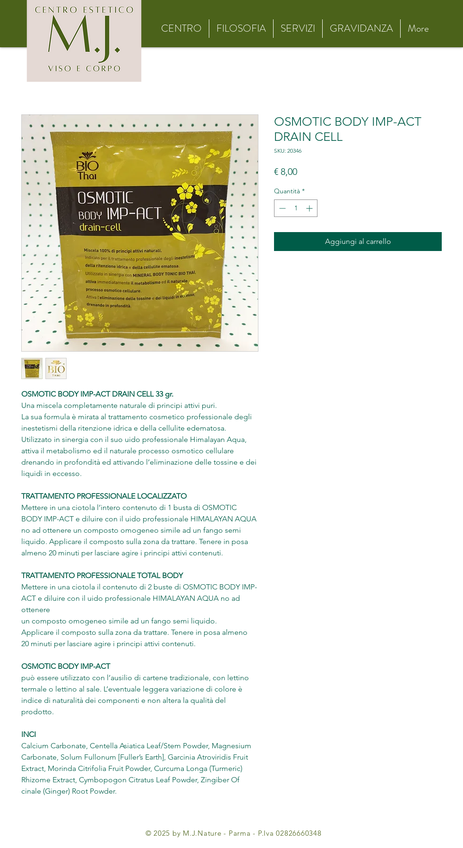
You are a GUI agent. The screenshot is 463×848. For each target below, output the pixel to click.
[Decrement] (281, 208)
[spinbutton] (295, 208)
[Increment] (310, 208)
